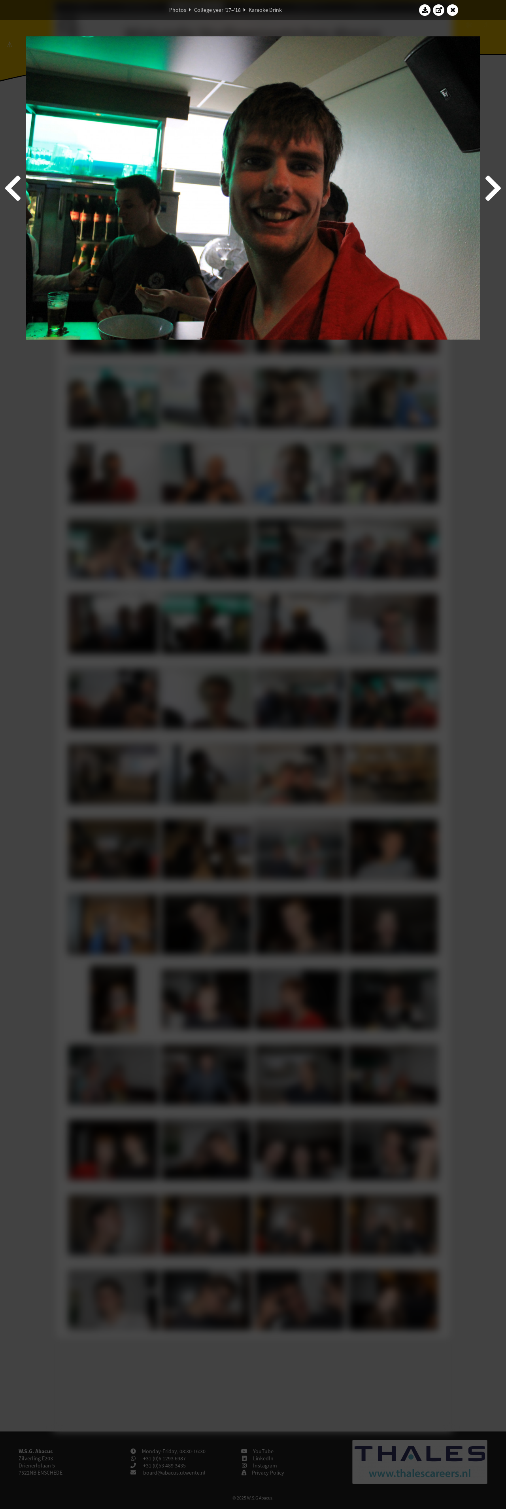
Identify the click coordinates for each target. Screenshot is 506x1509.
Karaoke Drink (265, 9)
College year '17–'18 (217, 9)
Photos (177, 9)
